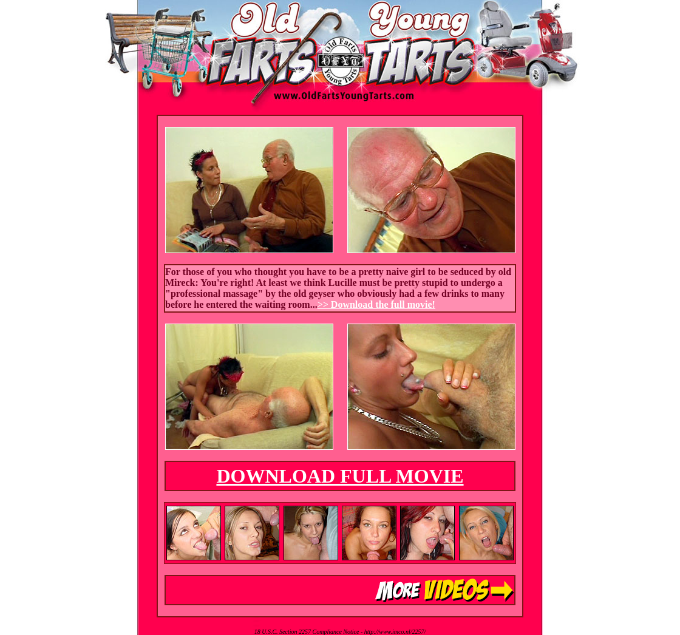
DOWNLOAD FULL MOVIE (339, 476)
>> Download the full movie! (376, 304)
